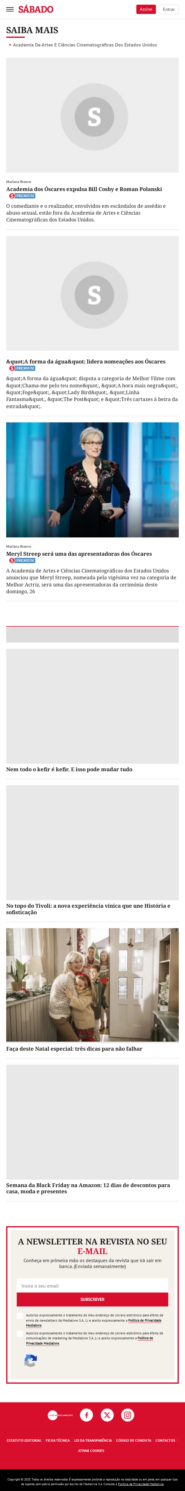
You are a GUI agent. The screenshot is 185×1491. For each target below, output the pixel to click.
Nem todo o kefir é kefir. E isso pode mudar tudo (69, 769)
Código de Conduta (133, 1440)
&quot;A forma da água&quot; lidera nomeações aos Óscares (85, 361)
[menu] (10, 9)
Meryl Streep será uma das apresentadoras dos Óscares (79, 553)
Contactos (165, 1440)
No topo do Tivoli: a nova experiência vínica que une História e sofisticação (88, 908)
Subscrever (92, 1299)
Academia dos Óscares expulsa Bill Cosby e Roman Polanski (84, 189)
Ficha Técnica (58, 1440)
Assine (146, 9)
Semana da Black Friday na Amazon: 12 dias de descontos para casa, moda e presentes (88, 1188)
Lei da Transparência (93, 1440)
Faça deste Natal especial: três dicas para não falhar (74, 1048)
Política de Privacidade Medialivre (141, 1484)
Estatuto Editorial (24, 1440)
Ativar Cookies (91, 1450)
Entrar (169, 9)
